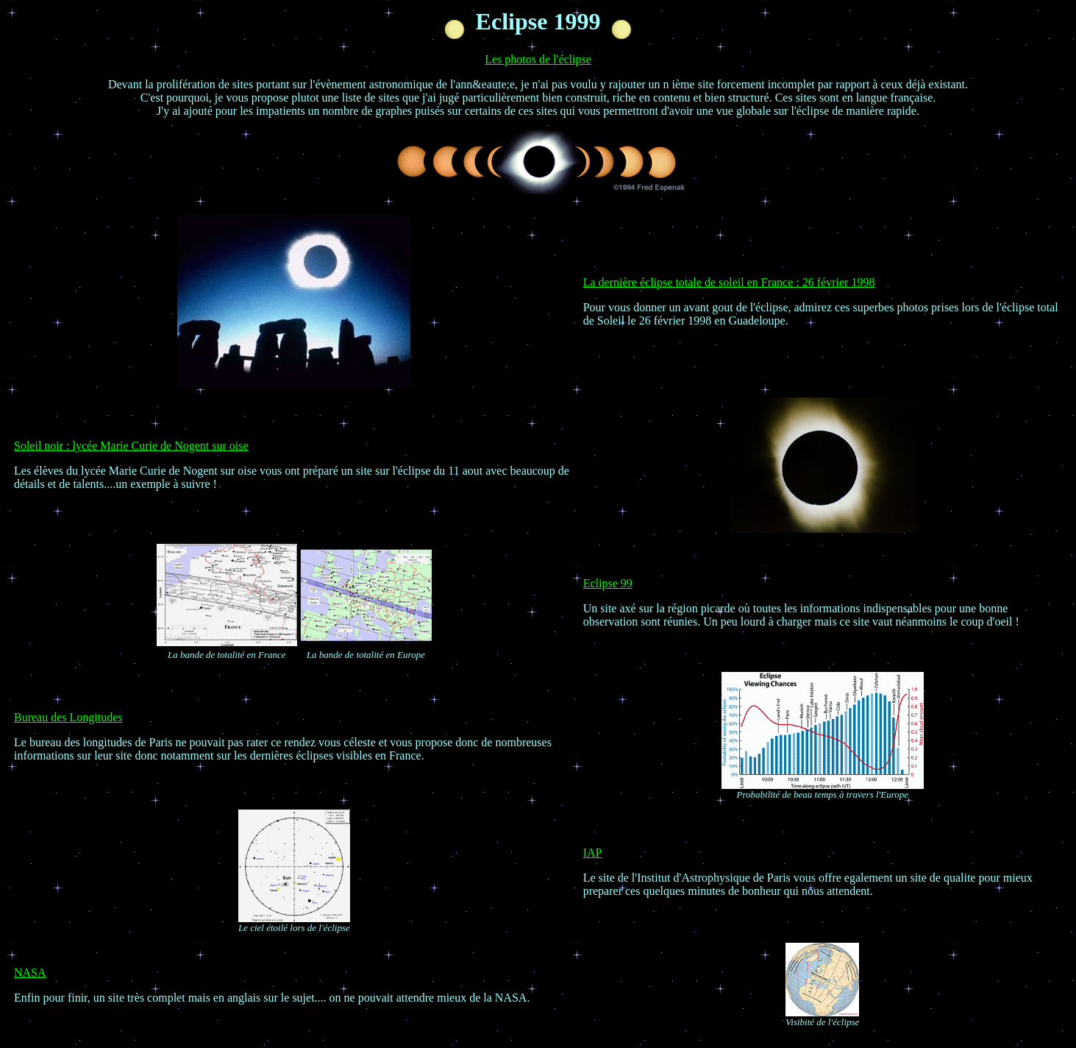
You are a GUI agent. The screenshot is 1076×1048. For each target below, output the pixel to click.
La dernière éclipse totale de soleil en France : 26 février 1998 (729, 282)
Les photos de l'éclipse (538, 59)
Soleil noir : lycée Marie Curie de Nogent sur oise (131, 445)
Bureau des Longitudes (68, 717)
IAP (592, 852)
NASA (30, 972)
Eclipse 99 (608, 583)
